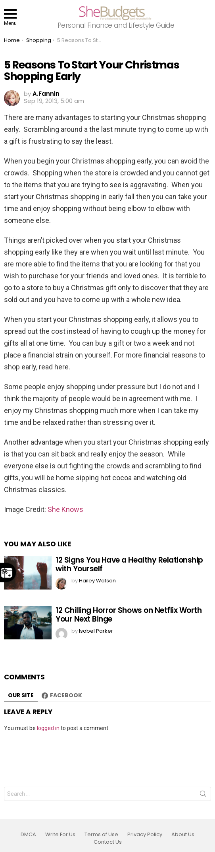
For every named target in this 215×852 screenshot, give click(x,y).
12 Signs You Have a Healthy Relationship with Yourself (129, 564)
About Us (182, 834)
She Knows (65, 509)
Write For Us (60, 834)
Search (203, 795)
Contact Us (108, 842)
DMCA (28, 834)
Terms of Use (101, 834)
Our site (21, 695)
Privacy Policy (144, 834)
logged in (48, 728)
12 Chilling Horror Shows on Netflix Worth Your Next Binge (129, 614)
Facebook (66, 695)
